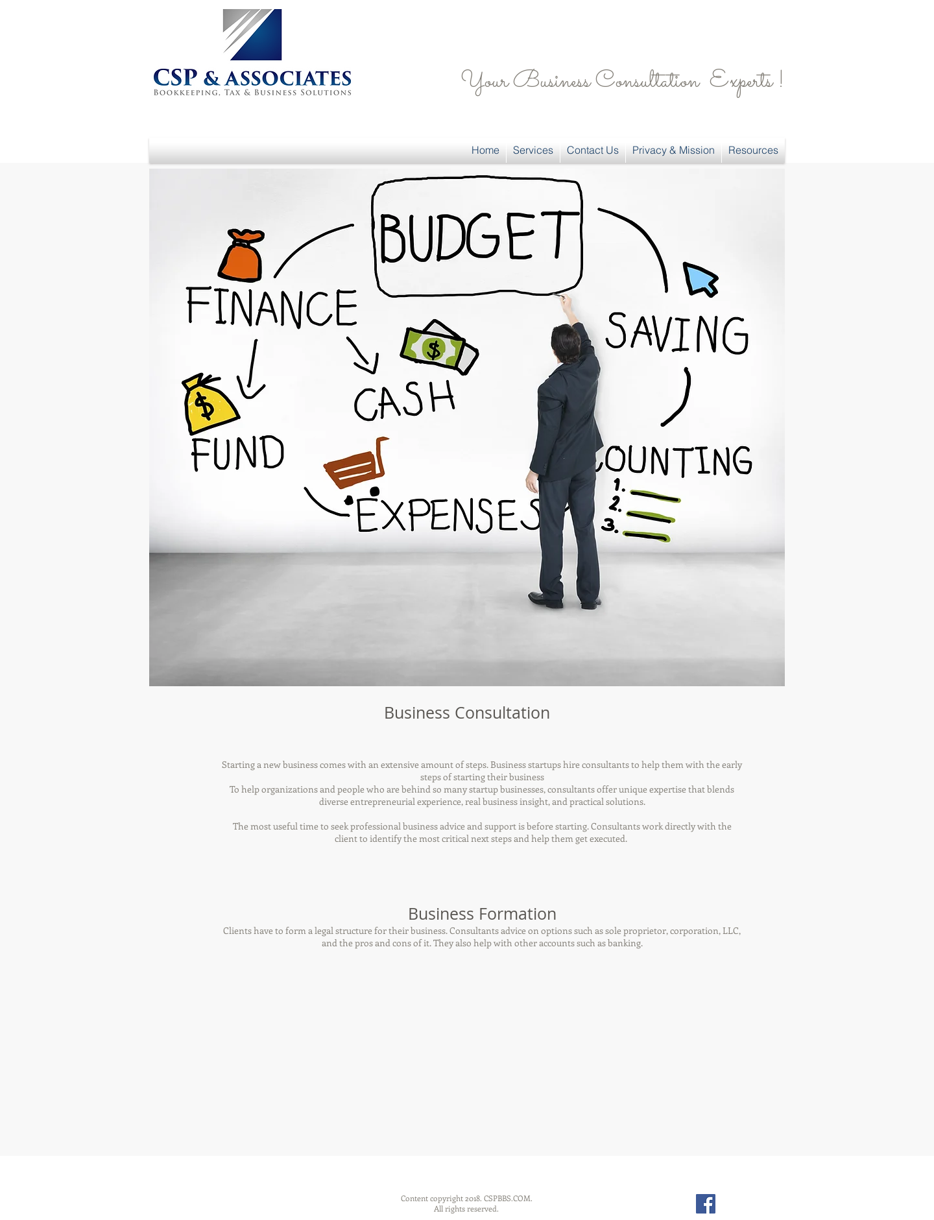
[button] (533, 150)
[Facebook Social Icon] (705, 1204)
